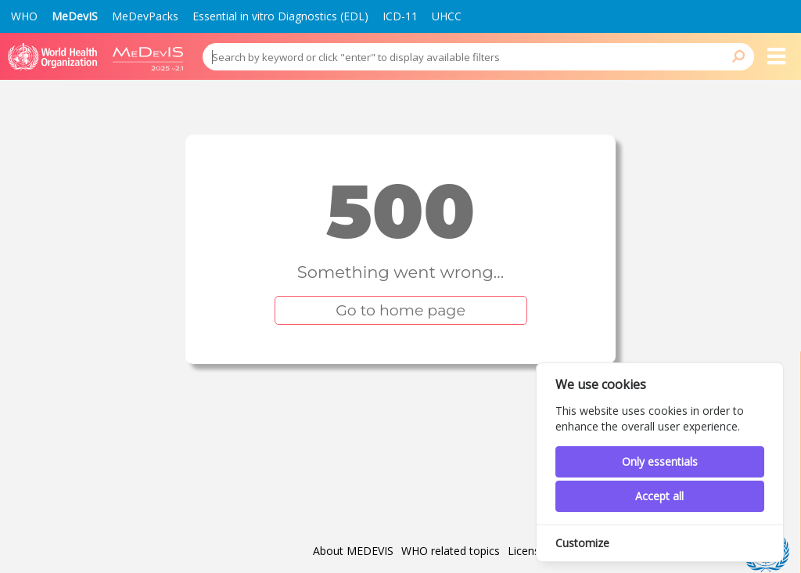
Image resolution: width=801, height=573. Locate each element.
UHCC (447, 16)
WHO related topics (450, 551)
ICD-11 (400, 16)
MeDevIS (75, 16)
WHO (24, 16)
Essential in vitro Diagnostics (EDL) (280, 16)
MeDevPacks (145, 16)
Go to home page (400, 310)
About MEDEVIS (353, 551)
